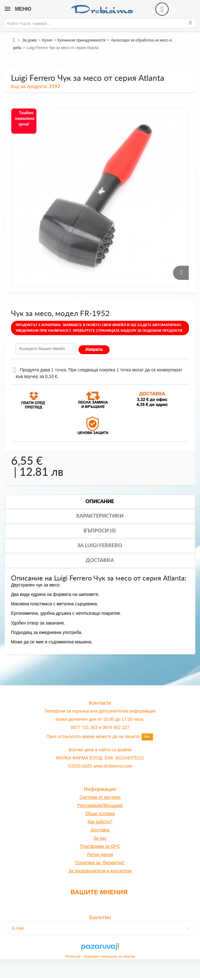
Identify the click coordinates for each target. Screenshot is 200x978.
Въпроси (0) (100, 530)
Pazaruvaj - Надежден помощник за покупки (100, 956)
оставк (100, 829)
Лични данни (100, 854)
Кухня (47, 40)
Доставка (100, 560)
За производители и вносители (100, 870)
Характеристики (99, 516)
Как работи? (100, 821)
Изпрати (94, 349)
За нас (100, 838)
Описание (99, 501)
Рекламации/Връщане (99, 805)
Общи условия (100, 813)
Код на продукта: (29, 86)
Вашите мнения (99, 892)
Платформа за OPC (100, 846)
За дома (29, 40)
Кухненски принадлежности (81, 40)
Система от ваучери (100, 797)
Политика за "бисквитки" (100, 862)
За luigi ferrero (99, 545)
